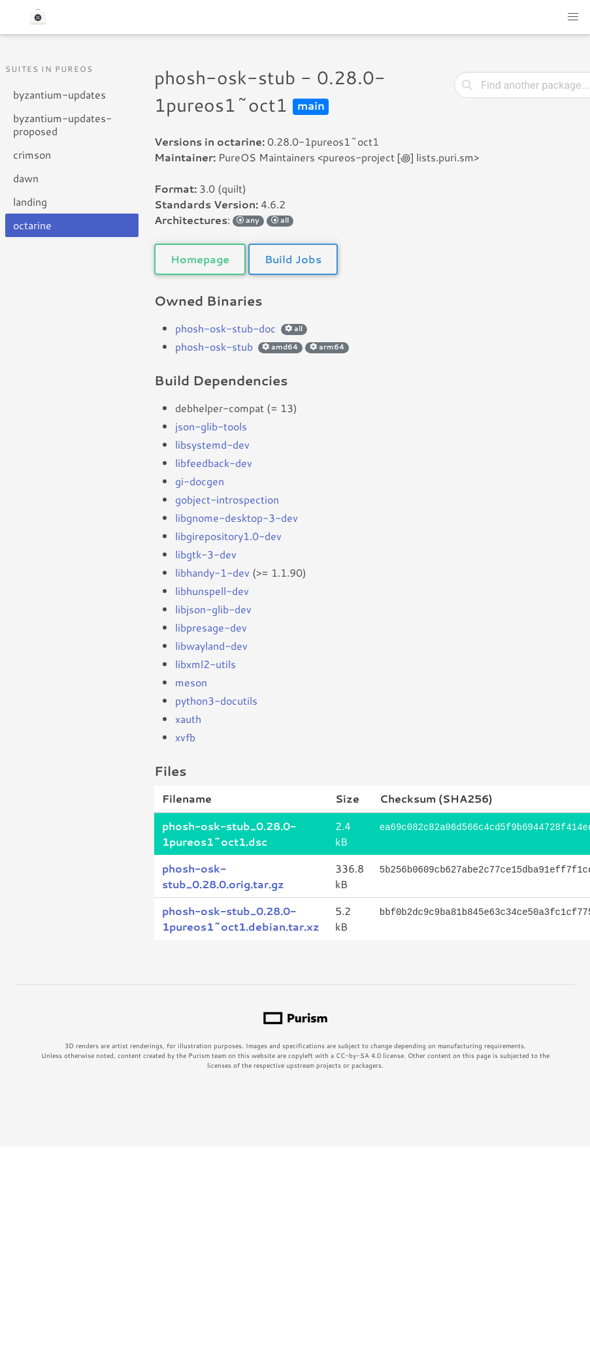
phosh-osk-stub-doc (225, 328)
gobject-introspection (227, 499)
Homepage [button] (200, 258)
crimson (32, 154)
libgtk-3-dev (206, 554)
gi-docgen (199, 480)
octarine (32, 224)
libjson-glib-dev (213, 608)
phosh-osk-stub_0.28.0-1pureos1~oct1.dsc (229, 833)
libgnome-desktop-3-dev (236, 517)
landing (30, 201)
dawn (26, 177)
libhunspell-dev (212, 590)
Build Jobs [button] (293, 258)
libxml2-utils (205, 663)
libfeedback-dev (213, 462)
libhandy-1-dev (212, 572)
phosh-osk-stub (214, 346)
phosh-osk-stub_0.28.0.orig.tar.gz (223, 876)
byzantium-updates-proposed (62, 124)
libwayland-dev (211, 645)
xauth (188, 718)
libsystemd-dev (212, 444)
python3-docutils (216, 700)
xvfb (185, 737)
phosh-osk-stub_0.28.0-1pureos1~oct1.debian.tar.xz (241, 918)
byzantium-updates (59, 94)
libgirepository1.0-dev (228, 535)
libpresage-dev (211, 627)
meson (191, 682)
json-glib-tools (211, 426)
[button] (573, 17)
